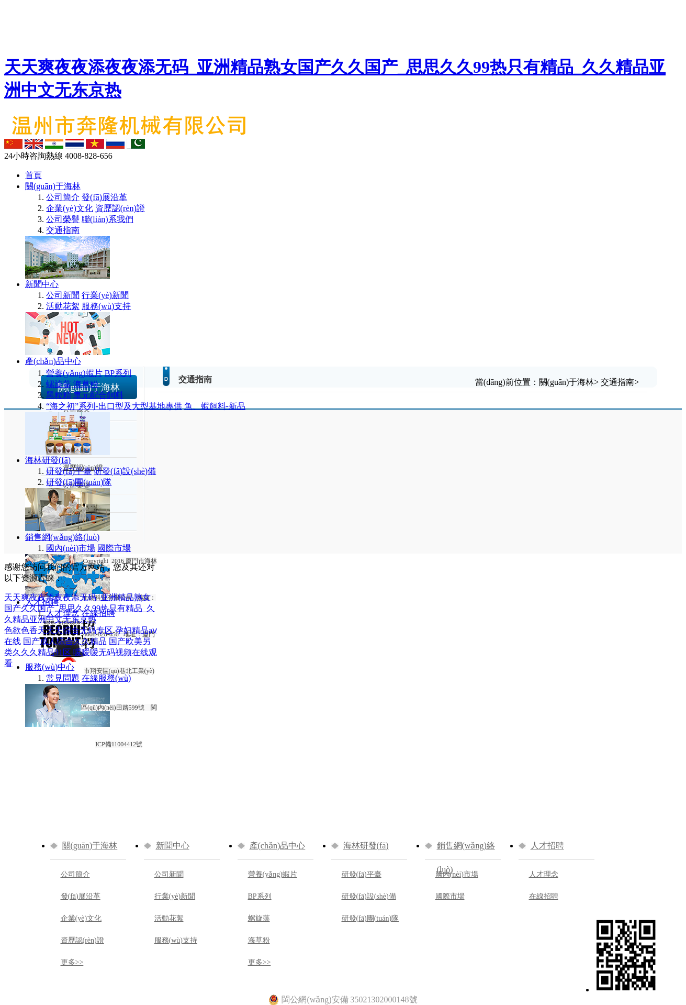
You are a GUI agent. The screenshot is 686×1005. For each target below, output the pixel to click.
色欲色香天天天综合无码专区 (58, 630)
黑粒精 (58, 395)
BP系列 (118, 373)
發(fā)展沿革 (104, 197)
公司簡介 (63, 197)
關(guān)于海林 (53, 186)
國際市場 (450, 896)
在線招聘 (543, 896)
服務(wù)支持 (106, 306)
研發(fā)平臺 (69, 471)
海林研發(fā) (48, 460)
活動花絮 (63, 306)
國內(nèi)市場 (70, 548)
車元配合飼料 (98, 395)
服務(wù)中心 (49, 666)
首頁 (33, 175)
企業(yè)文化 (69, 208)
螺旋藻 (58, 384)
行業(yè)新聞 (105, 295)
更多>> (72, 962)
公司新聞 (63, 295)
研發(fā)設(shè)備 (125, 471)
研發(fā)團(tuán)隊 (78, 482)
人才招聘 (42, 602)
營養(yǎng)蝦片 (74, 373)
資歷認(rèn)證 (120, 208)
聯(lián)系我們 (107, 219)
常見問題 (63, 677)
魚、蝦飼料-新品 (214, 406)
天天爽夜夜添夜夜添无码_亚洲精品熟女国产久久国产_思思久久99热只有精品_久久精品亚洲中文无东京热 (79, 608)
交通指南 (63, 230)
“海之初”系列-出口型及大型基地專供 (114, 406)
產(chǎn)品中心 (53, 361)
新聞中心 (42, 284)
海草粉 (85, 384)
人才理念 (63, 613)
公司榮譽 (63, 219)
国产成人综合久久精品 (65, 641)
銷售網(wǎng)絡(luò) (62, 537)
